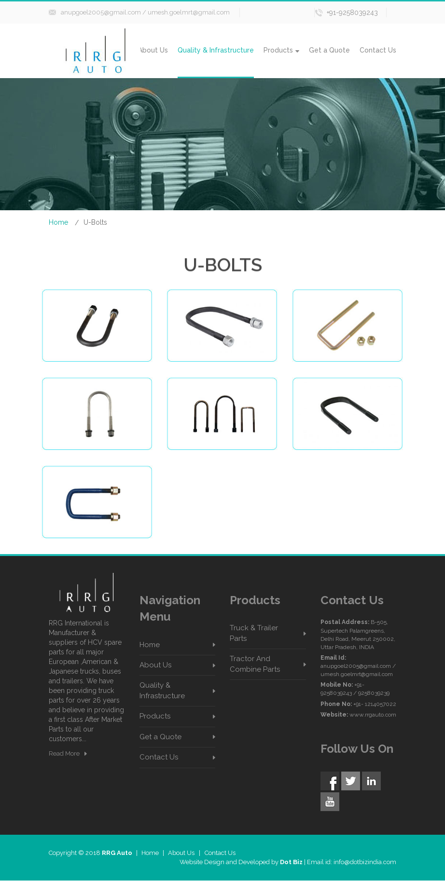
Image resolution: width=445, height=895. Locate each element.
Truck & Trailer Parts (254, 633)
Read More (64, 753)
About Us (153, 50)
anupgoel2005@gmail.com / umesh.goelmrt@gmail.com (145, 12)
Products (281, 50)
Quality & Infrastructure (216, 50)
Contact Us (378, 50)
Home (58, 222)
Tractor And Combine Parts (255, 663)
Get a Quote (329, 50)
